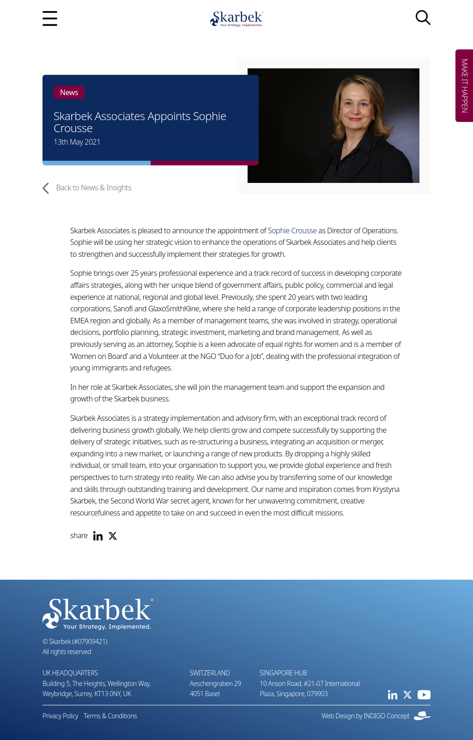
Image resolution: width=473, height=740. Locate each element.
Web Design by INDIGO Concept (376, 715)
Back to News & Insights (86, 188)
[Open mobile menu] (49, 19)
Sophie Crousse (292, 230)
